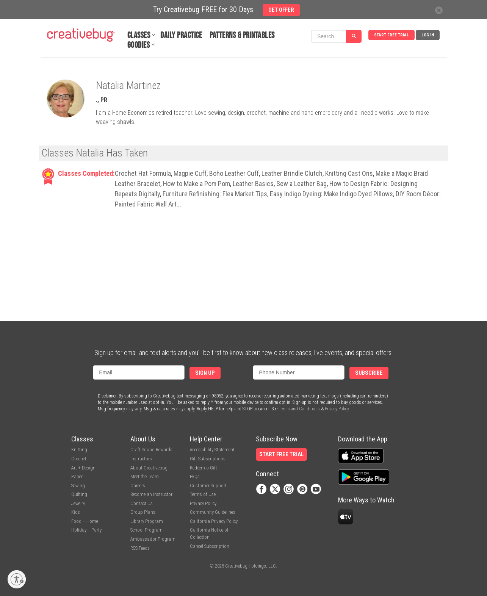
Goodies (138, 45)
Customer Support (208, 485)
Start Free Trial (391, 35)
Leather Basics (253, 184)
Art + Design (83, 468)
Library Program (146, 521)
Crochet (78, 458)
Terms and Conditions (299, 408)
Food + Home (84, 521)
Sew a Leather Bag (301, 184)
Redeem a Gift (203, 468)
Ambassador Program (152, 539)
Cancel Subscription (209, 546)
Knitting (79, 449)
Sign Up (205, 373)
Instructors (141, 458)
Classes (138, 35)
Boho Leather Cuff (234, 173)
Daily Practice (181, 35)
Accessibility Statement (212, 449)
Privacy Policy (337, 408)
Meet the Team (144, 476)
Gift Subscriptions (207, 458)
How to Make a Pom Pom (196, 184)
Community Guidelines (212, 512)
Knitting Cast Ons (349, 173)
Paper (77, 476)
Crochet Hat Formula (143, 173)
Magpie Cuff (190, 173)
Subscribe (369, 373)
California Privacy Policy (214, 521)
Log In (427, 35)
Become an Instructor (151, 494)
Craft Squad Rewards (151, 449)
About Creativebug (149, 468)
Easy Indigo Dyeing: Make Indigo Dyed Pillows (331, 194)
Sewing (78, 485)
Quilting (79, 494)
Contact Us (141, 503)
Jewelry (78, 503)
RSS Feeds (140, 548)
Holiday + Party (86, 530)
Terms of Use (203, 494)
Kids (75, 512)
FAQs (195, 476)
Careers (137, 485)
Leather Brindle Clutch (292, 173)
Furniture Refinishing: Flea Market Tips (215, 194)
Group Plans (142, 512)
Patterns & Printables (242, 35)
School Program (146, 530)
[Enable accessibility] (17, 579)
